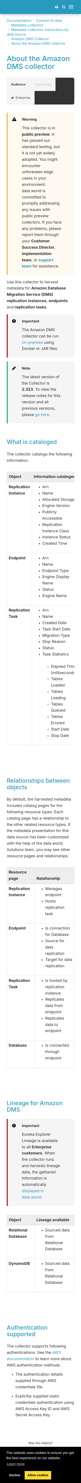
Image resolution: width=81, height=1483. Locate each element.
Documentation (19, 20)
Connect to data (49, 20)
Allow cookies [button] (38, 1475)
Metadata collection (27, 25)
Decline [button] (14, 1475)
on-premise (32, 342)
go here (42, 414)
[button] (63, 7)
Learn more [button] (16, 1464)
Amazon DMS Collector (30, 39)
